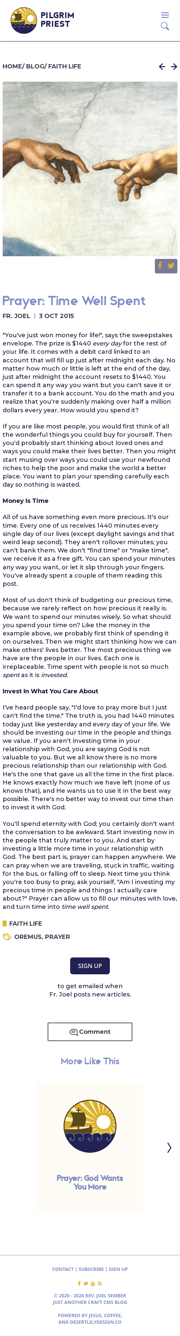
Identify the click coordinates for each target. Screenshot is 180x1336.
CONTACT (63, 1269)
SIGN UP (90, 966)
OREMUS (29, 937)
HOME (12, 66)
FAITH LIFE (64, 66)
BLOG (35, 66)
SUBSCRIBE (91, 1269)
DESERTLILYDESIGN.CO (95, 1322)
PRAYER (57, 937)
